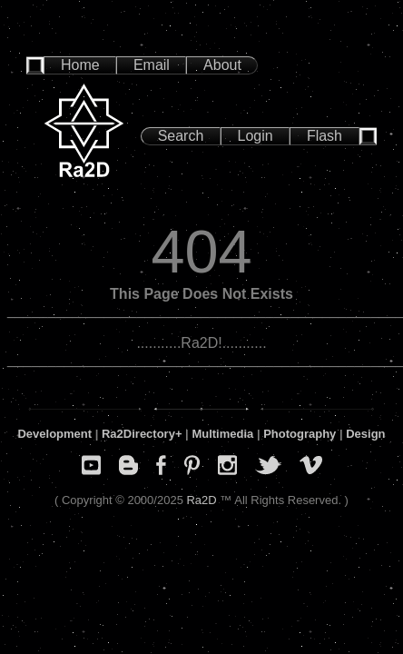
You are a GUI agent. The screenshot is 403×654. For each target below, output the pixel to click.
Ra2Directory (138, 434)
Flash (324, 136)
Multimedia (222, 434)
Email (151, 65)
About (222, 65)
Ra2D (201, 500)
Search (181, 136)
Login (255, 136)
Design (365, 434)
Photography (299, 434)
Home (80, 65)
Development (54, 434)
